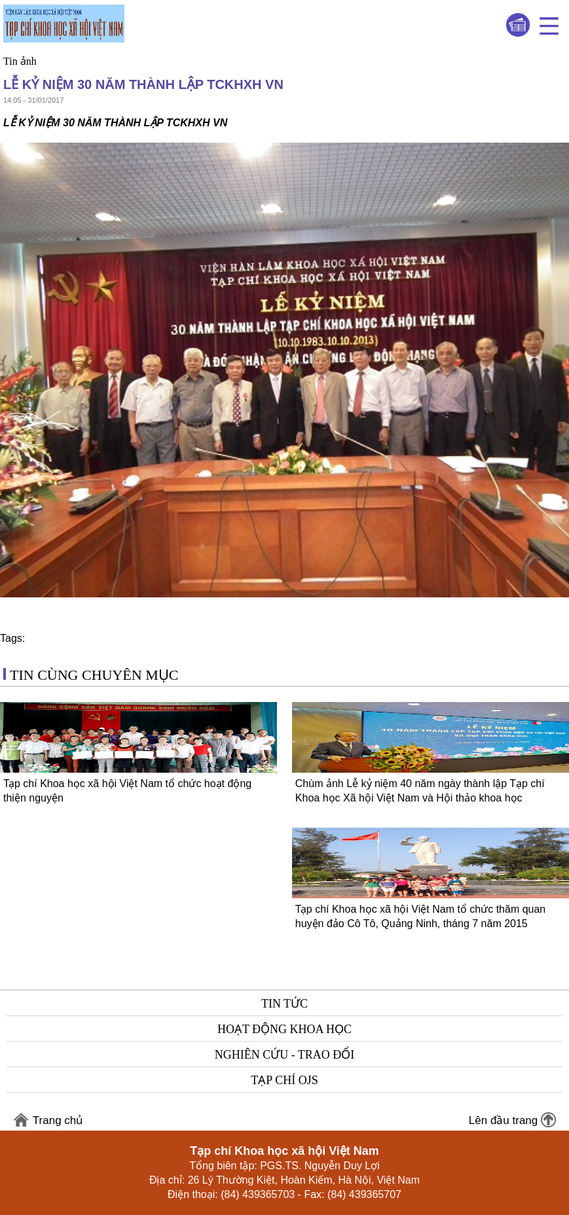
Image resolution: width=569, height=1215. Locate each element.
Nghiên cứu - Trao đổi (285, 1054)
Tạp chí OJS (284, 1080)
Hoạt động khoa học (284, 1029)
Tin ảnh (20, 61)
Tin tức (284, 1003)
